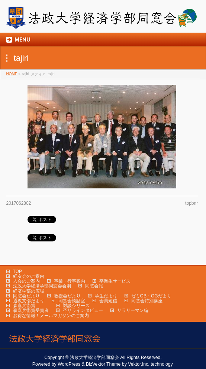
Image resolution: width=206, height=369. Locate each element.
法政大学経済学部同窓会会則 (42, 286)
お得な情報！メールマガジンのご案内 (51, 315)
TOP (17, 271)
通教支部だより (28, 300)
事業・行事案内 (69, 281)
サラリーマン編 (132, 310)
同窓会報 (94, 286)
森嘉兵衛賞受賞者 (31, 310)
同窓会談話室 (71, 300)
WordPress (69, 364)
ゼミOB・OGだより (151, 296)
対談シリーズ (76, 305)
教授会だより (67, 296)
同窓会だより (26, 296)
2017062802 (18, 203)
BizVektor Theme (103, 364)
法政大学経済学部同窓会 (94, 357)
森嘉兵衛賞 (24, 305)
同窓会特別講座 (146, 300)
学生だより (106, 296)
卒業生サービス (115, 281)
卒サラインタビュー (83, 310)
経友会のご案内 (28, 276)
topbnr (191, 203)
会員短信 (108, 300)
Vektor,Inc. (138, 364)
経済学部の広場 (28, 291)
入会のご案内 (26, 281)
